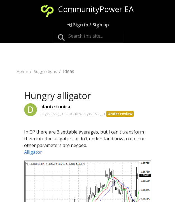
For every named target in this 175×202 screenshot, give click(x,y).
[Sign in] (88, 24)
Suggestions (45, 71)
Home (22, 71)
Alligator (33, 152)
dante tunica (55, 107)
